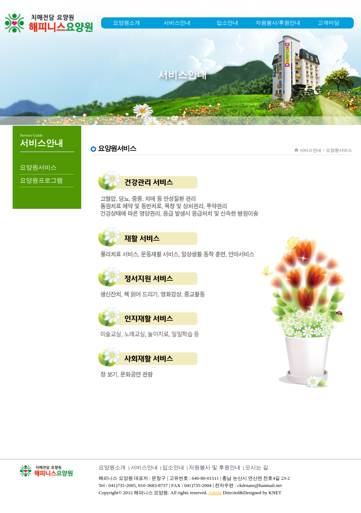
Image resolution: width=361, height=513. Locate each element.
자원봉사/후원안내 (278, 23)
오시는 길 (256, 467)
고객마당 (328, 23)
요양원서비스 (38, 167)
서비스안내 (177, 23)
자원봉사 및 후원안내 (214, 467)
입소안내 (227, 23)
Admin (215, 492)
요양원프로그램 (41, 180)
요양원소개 (126, 23)
